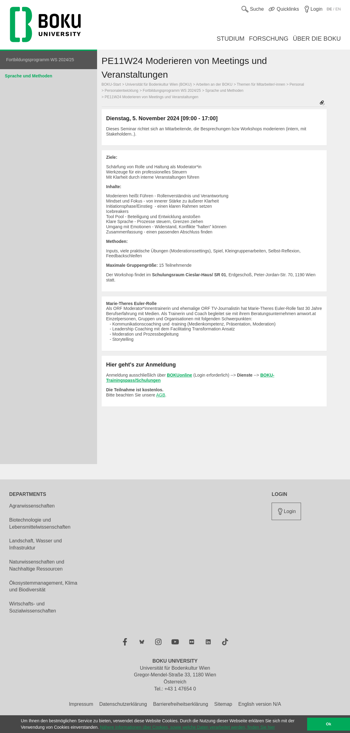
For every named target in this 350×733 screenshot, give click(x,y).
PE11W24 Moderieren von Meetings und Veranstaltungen (151, 97)
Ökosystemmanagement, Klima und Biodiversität (43, 586)
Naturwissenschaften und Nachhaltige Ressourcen (36, 565)
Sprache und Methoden (28, 75)
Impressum (81, 704)
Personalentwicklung (121, 90)
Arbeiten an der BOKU (214, 84)
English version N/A (259, 704)
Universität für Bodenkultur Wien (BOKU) (158, 84)
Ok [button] (328, 724)
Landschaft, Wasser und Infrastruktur (35, 544)
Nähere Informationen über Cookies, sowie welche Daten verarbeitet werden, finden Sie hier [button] (187, 727)
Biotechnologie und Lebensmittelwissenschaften (39, 523)
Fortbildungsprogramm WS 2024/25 (172, 90)
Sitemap (223, 704)
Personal (297, 84)
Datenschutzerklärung (123, 704)
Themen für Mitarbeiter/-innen (261, 84)
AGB (160, 395)
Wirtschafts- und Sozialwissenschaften (32, 607)
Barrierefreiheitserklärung (180, 704)
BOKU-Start (111, 84)
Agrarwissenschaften (32, 505)
